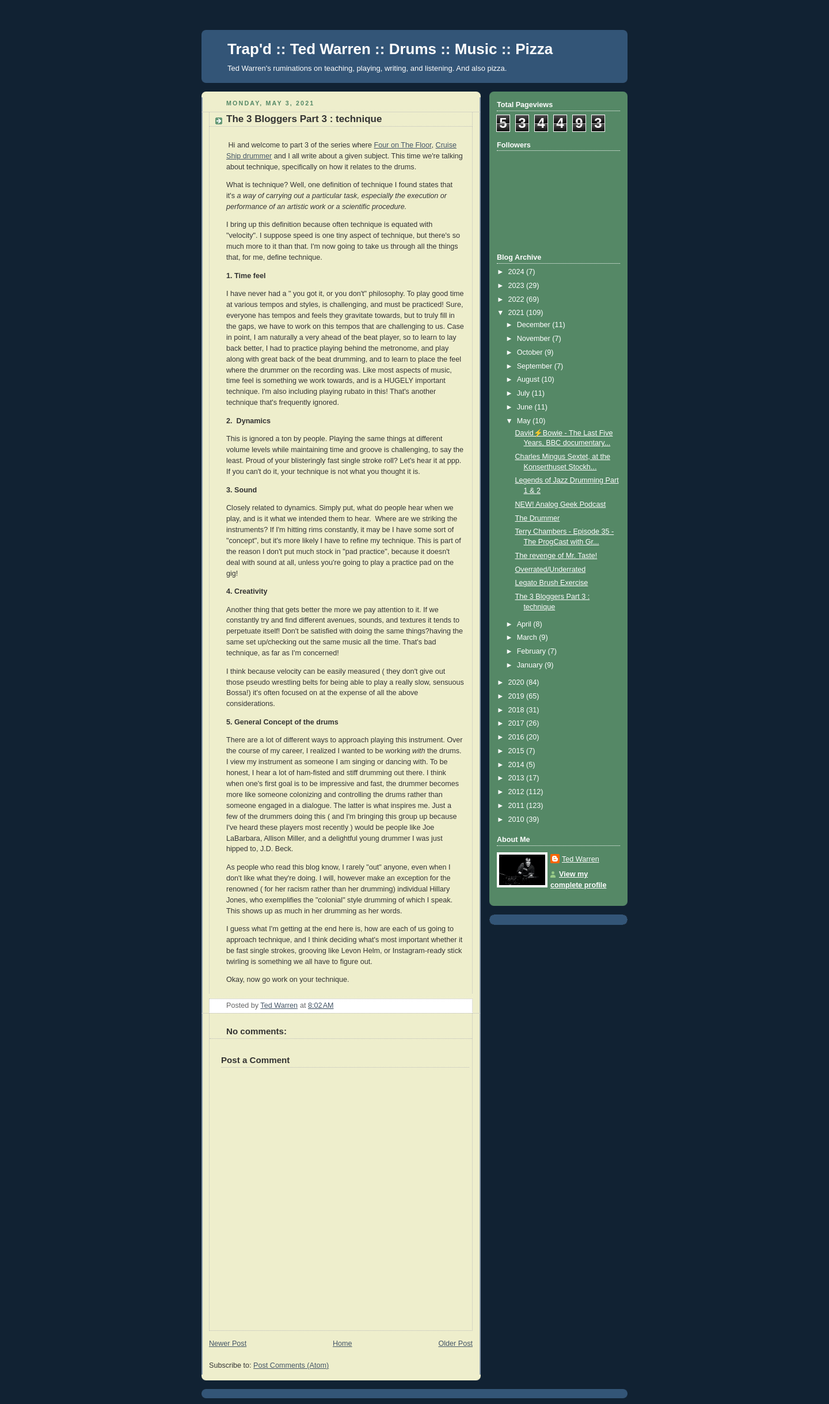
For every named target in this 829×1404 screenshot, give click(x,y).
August (529, 379)
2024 (517, 272)
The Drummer (537, 518)
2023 (517, 286)
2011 (517, 806)
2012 (517, 792)
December (535, 325)
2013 (517, 778)
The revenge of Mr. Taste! (556, 556)
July (524, 393)
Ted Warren (580, 859)
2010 (517, 819)
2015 (517, 751)
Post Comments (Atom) (291, 1365)
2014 (517, 765)
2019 (517, 696)
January (531, 665)
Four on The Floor (403, 145)
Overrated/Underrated (550, 570)
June (526, 407)
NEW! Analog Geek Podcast (560, 504)
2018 (517, 710)
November (535, 339)
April (525, 624)
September (535, 366)
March (528, 637)
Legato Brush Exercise (551, 583)
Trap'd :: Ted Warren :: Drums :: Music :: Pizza (390, 49)
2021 (517, 313)
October (531, 352)
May (525, 421)
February (532, 651)
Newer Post (227, 1344)
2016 (517, 737)
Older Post (455, 1344)
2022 (517, 299)
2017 (517, 723)
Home (342, 1344)
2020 (517, 682)
